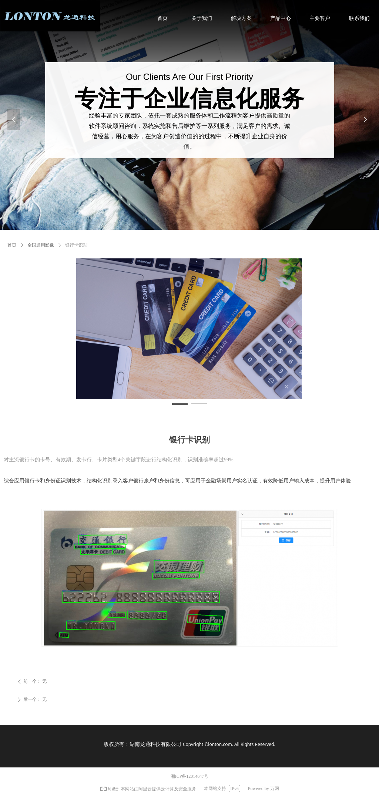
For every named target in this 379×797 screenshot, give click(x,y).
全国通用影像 (40, 245)
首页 (11, 245)
